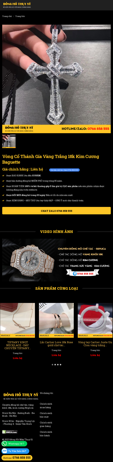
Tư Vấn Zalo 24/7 (17, 451)
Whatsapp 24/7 (16, 443)
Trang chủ (7, 16)
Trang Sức (20, 16)
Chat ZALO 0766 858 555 (56, 210)
